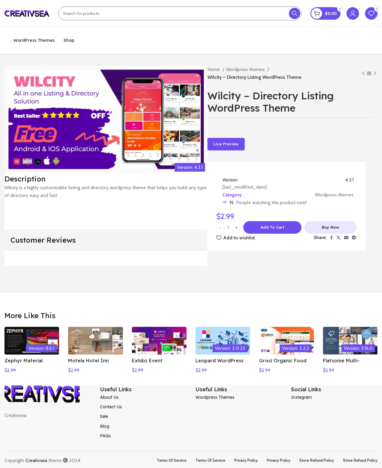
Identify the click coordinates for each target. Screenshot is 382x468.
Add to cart (272, 227)
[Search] (179, 13)
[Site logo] (26, 13)
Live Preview (226, 143)
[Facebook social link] (331, 237)
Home (214, 69)
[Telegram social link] (354, 237)
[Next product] (375, 73)
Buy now (330, 227)
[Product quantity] (228, 227)
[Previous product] (363, 73)
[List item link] (143, 395)
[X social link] (338, 237)
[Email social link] (346, 237)
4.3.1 (349, 180)
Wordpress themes (246, 69)
